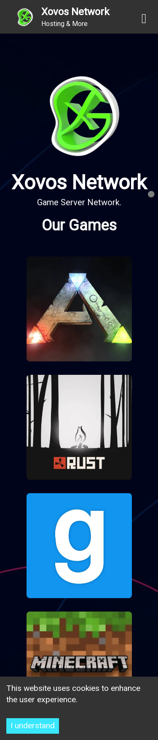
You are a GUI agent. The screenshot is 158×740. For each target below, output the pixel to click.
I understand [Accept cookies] (33, 725)
